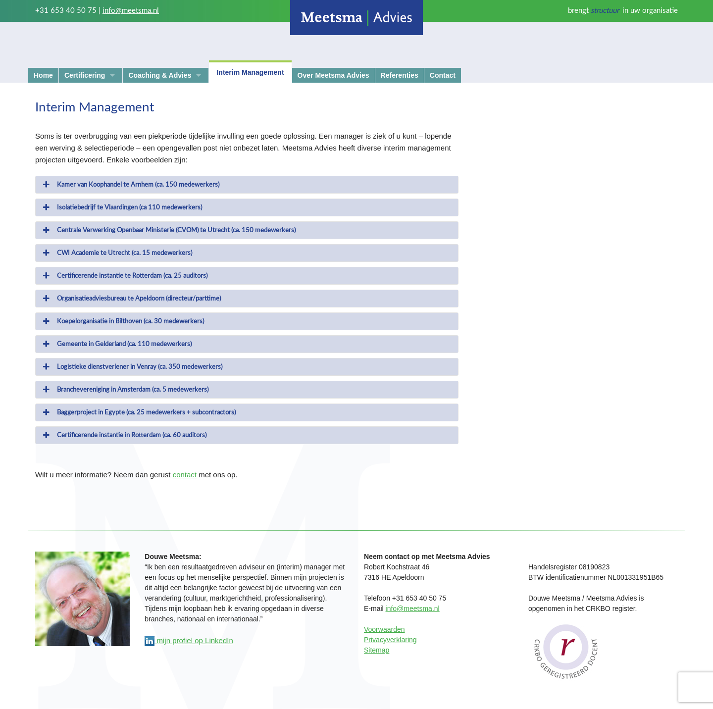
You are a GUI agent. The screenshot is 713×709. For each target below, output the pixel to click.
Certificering (84, 75)
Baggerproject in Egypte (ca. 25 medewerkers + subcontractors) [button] (138, 412)
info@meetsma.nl (130, 10)
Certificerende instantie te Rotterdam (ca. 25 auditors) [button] (124, 276)
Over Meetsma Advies (333, 75)
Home (43, 75)
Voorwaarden (384, 629)
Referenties (399, 75)
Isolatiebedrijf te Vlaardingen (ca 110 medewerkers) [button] (121, 207)
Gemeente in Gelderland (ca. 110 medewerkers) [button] (116, 344)
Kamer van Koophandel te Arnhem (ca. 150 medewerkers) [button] (130, 185)
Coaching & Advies (159, 75)
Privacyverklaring (390, 640)
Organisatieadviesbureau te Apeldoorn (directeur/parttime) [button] (131, 298)
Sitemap (376, 650)
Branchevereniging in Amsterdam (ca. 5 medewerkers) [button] (124, 390)
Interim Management (250, 72)
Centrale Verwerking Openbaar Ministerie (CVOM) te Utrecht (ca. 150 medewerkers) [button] (168, 230)
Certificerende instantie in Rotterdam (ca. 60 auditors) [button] (123, 435)
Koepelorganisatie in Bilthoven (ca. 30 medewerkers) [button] (122, 321)
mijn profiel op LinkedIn (189, 640)
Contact (443, 75)
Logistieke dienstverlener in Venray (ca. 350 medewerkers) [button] (131, 367)
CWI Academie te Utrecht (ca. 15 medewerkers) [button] (116, 253)
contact (185, 474)
